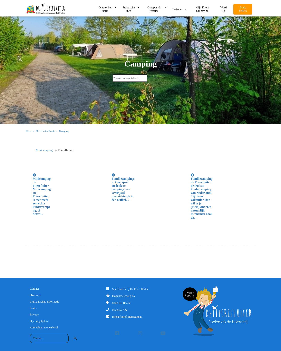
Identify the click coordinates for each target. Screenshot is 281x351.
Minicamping (44, 150)
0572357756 (119, 309)
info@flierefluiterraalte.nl (127, 316)
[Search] (75, 338)
